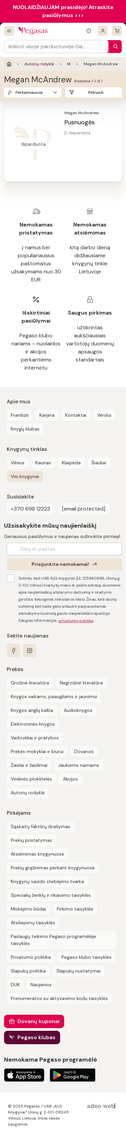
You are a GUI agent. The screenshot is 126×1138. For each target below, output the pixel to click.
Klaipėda (71, 463)
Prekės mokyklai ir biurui (37, 751)
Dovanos (84, 751)
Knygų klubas (25, 429)
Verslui (104, 415)
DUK (15, 985)
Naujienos (41, 985)
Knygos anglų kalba (32, 710)
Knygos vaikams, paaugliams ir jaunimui (54, 696)
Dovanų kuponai (38, 1021)
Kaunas (43, 463)
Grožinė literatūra (30, 683)
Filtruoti (95, 92)
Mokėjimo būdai (28, 909)
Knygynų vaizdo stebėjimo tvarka (47, 881)
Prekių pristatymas (31, 840)
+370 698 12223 (30, 508)
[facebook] (13, 650)
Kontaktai (75, 415)
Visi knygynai (25, 476)
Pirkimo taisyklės (75, 909)
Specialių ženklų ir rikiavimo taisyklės (51, 895)
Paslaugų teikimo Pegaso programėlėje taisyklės (53, 939)
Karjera (46, 415)
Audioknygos (78, 710)
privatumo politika (75, 620)
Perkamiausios (29, 92)
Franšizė (20, 415)
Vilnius (18, 463)
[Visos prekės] (9, 31)
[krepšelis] (117, 31)
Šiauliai (98, 463)
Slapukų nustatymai (78, 971)
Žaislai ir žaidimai (29, 765)
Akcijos (70, 779)
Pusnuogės (80, 122)
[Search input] (56, 46)
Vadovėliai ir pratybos (35, 738)
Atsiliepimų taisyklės (33, 923)
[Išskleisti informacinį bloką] (89, 31)
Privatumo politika (31, 957)
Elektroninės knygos (33, 724)
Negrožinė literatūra (81, 683)
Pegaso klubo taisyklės (86, 957)
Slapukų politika (28, 971)
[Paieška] (114, 46)
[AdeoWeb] (102, 1106)
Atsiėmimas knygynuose (37, 854)
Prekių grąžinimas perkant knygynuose (53, 868)
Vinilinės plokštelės (31, 779)
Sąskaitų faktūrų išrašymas (40, 826)
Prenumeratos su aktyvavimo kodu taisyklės (59, 998)
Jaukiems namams (78, 765)
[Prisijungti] (103, 31)
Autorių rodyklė (39, 64)
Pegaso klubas (36, 1037)
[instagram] (29, 650)
